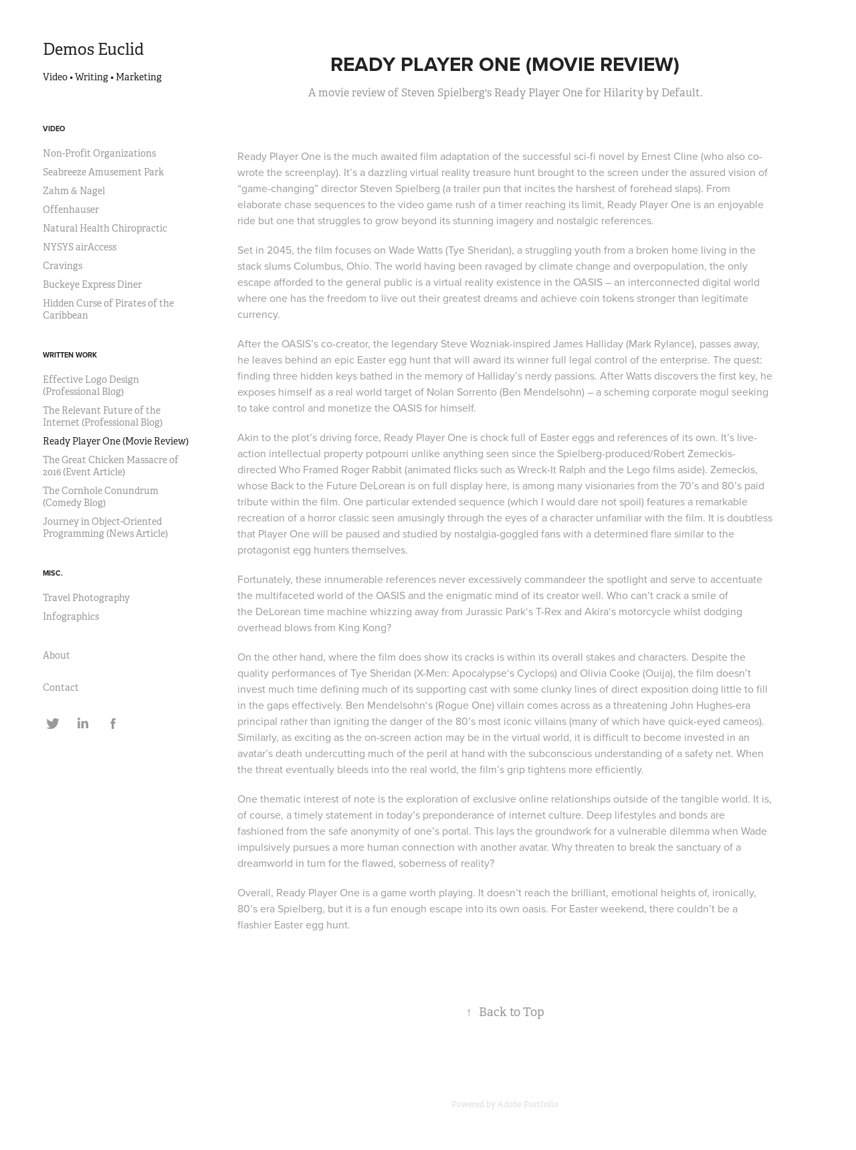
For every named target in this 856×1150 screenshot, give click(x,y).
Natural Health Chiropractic (105, 228)
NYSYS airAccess (79, 247)
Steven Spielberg (400, 188)
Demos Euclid (93, 49)
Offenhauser (71, 209)
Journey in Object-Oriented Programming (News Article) (105, 527)
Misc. (53, 573)
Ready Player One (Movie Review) (116, 441)
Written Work (70, 354)
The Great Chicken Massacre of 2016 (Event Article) (111, 466)
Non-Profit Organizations (99, 153)
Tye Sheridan (478, 249)
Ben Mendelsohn (542, 391)
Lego (638, 469)
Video (54, 128)
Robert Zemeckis (692, 453)
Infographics (71, 616)
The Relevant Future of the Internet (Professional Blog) (103, 416)
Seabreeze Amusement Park (103, 172)
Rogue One (465, 704)
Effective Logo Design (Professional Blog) (91, 386)
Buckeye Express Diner (92, 284)
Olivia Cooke (610, 672)
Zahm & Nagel (74, 191)
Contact (61, 687)
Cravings (62, 266)
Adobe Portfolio (528, 1104)
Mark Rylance (660, 343)
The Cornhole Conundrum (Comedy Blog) (100, 497)
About (56, 655)
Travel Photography (86, 598)
